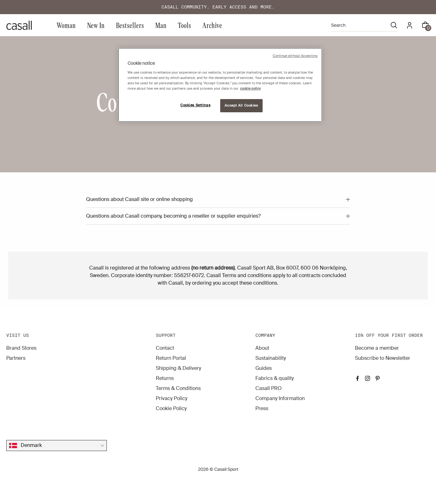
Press (261, 408)
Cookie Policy (171, 408)
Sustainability (270, 358)
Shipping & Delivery (178, 368)
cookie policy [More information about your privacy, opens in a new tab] (250, 88)
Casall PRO (268, 388)
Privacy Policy (171, 398)
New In (96, 25)
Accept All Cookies (241, 105)
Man (160, 25)
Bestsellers (130, 25)
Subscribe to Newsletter (382, 358)
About (262, 348)
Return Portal (171, 358)
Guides (263, 368)
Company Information (280, 398)
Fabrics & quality (274, 378)
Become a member (377, 348)
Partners (15, 358)
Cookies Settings (195, 105)
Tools (184, 25)
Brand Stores (21, 348)
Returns (165, 378)
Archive (212, 25)
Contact (165, 348)
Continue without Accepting (295, 56)
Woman (66, 25)
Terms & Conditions (178, 388)
